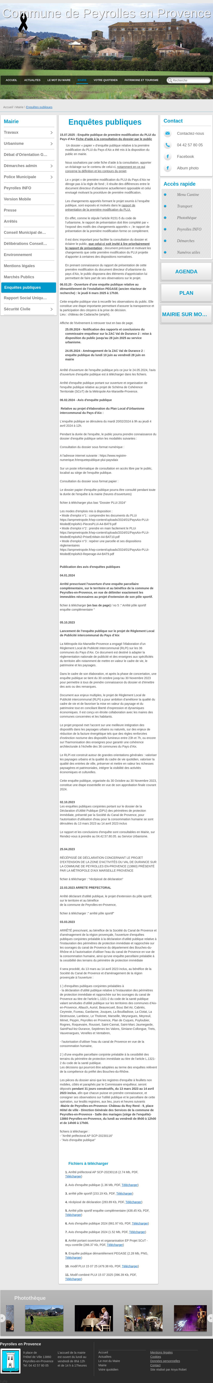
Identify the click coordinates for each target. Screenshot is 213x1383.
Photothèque (187, 218)
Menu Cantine (188, 194)
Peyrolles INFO (189, 229)
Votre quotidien (105, 80)
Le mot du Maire (59, 80)
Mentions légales (161, 1352)
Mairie (82, 80)
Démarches (185, 241)
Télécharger (73, 1176)
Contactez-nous (190, 133)
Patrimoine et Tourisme (142, 80)
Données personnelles (165, 1361)
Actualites (32, 80)
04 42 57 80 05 (190, 145)
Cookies (155, 1356)
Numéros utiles (188, 252)
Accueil (11, 80)
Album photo (188, 168)
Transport (184, 206)
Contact (155, 1365)
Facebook (185, 156)
